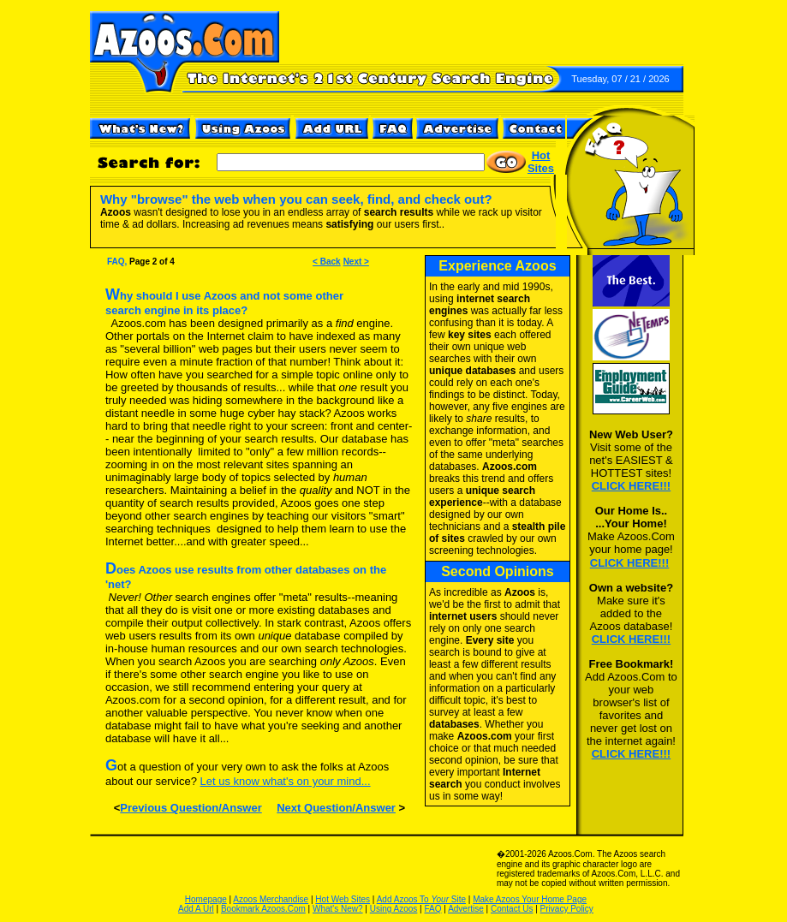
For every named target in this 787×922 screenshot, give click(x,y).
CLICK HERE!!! (631, 485)
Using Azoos (394, 908)
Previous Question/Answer (190, 807)
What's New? (338, 908)
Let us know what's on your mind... (285, 781)
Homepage (206, 899)
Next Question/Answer (336, 807)
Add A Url (196, 908)
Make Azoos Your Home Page (530, 899)
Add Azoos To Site (421, 899)
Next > (356, 261)
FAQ (433, 908)
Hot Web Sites (342, 899)
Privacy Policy (566, 908)
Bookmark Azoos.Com (263, 908)
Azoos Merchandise (270, 899)
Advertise (466, 908)
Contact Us (512, 908)
